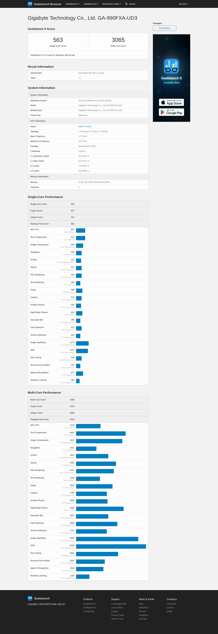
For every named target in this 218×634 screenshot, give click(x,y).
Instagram (143, 615)
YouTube (143, 619)
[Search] (140, 4)
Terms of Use (117, 619)
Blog (141, 604)
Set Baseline (164, 28)
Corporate (171, 604)
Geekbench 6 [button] (72, 4)
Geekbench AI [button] (90, 4)
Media (169, 611)
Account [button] (183, 4)
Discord (142, 611)
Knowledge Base (119, 604)
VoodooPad (88, 611)
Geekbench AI (89, 607)
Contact (114, 611)
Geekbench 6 (89, 604)
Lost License (117, 607)
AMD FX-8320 (84, 126)
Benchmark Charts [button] (110, 4)
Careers (170, 607)
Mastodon (143, 607)
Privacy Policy (117, 615)
